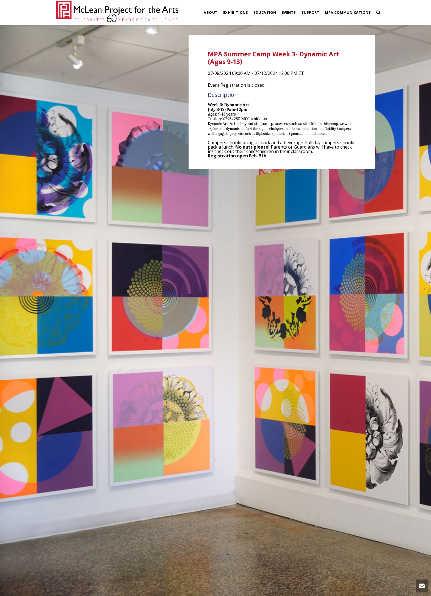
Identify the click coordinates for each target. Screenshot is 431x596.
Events (289, 12)
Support (311, 12)
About (211, 12)
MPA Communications (348, 12)
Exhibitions (235, 12)
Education (264, 12)
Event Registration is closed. (236, 85)
